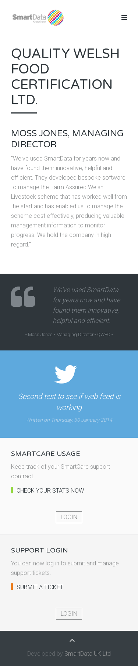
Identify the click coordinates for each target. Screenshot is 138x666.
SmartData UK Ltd (87, 653)
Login (69, 517)
